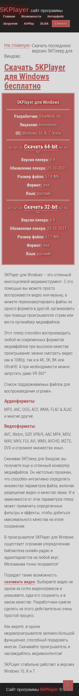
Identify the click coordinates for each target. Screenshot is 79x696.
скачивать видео (19, 581)
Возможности (31, 16)
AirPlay (29, 23)
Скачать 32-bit (41, 207)
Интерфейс (56, 16)
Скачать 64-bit (41, 146)
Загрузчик (10, 23)
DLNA (44, 23)
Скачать (61, 23)
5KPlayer (15, 9)
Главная (9, 16)
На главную (16, 45)
